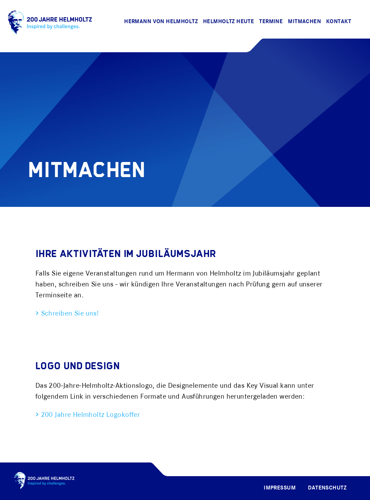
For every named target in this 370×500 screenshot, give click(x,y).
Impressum (280, 488)
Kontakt (338, 22)
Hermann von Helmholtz (161, 22)
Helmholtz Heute (228, 22)
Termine (271, 22)
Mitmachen (304, 22)
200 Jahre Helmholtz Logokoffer (89, 415)
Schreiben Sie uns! (69, 313)
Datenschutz (327, 488)
